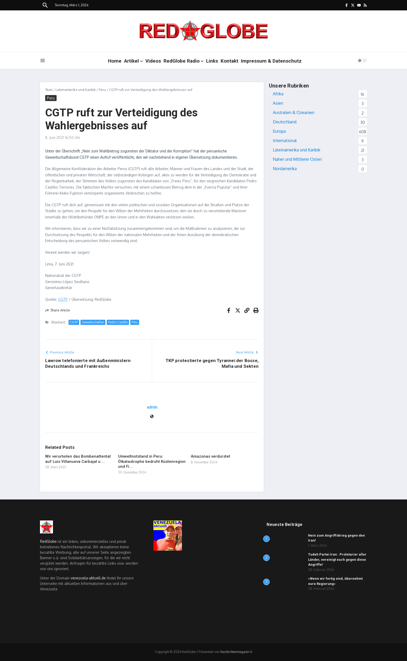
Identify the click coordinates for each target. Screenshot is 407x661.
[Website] (152, 417)
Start (48, 90)
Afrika (278, 93)
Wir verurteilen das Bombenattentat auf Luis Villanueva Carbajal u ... (78, 459)
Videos (153, 61)
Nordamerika (285, 168)
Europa (279, 131)
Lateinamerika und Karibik (76, 90)
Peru (102, 90)
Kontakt (229, 61)
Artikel (133, 61)
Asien (278, 103)
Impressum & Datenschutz (271, 61)
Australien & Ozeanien (293, 112)
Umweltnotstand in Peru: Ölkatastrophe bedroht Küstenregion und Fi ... (152, 461)
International (285, 140)
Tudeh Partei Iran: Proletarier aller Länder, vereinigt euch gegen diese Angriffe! (337, 559)
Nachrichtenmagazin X (236, 652)
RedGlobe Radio (184, 61)
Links (212, 61)
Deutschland (284, 121)
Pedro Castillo (118, 322)
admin (152, 407)
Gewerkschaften (93, 322)
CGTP (63, 299)
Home (114, 61)
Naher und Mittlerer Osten (297, 159)
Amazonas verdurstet (210, 456)
